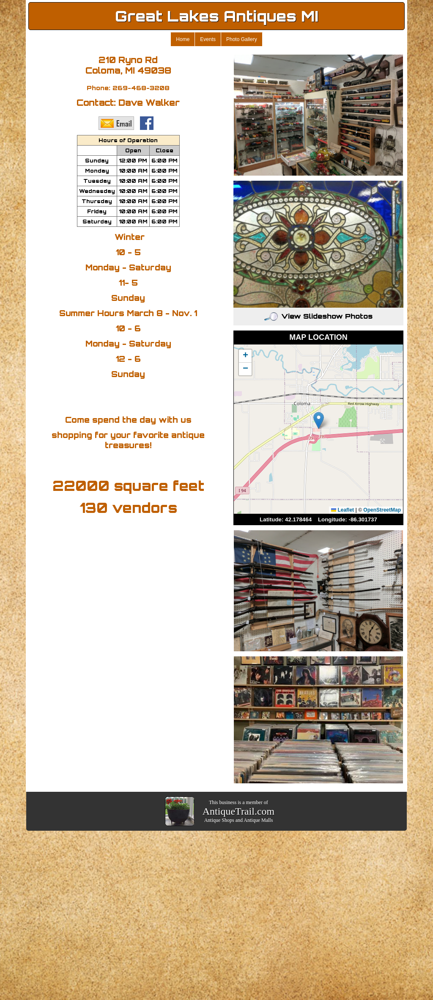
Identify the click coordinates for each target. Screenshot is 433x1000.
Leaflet (342, 510)
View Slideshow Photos (318, 316)
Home (182, 39)
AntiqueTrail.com (238, 811)
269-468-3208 (141, 87)
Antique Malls (258, 820)
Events (208, 39)
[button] (318, 420)
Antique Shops (219, 820)
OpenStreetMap (382, 510)
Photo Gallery (241, 39)
